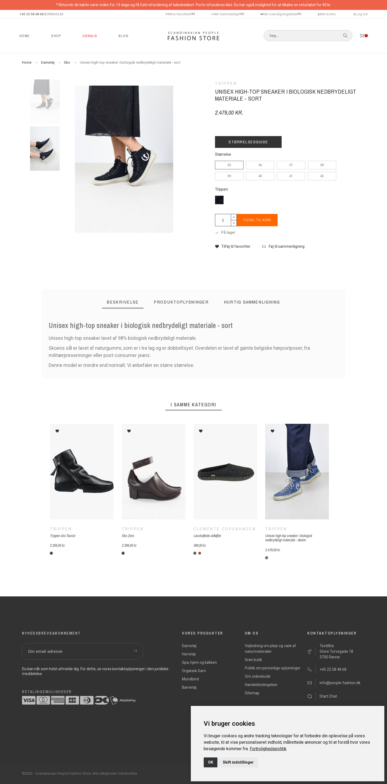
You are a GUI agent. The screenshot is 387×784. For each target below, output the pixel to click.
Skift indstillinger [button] (238, 762)
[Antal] (223, 220)
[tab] (123, 302)
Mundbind (190, 679)
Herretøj (189, 654)
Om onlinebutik (257, 676)
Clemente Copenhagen (225, 529)
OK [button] (210, 762)
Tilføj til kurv (258, 220)
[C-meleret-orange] (199, 553)
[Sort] (51, 553)
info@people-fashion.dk (340, 683)
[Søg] (308, 35)
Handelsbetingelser (261, 685)
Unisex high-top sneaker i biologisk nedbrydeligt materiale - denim (288, 537)
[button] (232, 246)
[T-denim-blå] (266, 557)
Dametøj (189, 646)
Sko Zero (128, 535)
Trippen (221, 189)
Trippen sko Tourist (62, 535)
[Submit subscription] (135, 651)
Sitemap (252, 693)
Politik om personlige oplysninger (272, 668)
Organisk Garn (194, 671)
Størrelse (223, 154)
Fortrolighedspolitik (268, 748)
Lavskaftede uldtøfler (207, 535)
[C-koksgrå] (195, 553)
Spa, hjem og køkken (199, 662)
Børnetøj (189, 687)
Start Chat (328, 696)
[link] (268, 748)
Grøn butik (253, 660)
